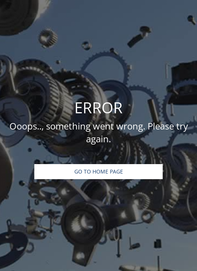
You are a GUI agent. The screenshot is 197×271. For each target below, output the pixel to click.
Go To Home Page (98, 171)
